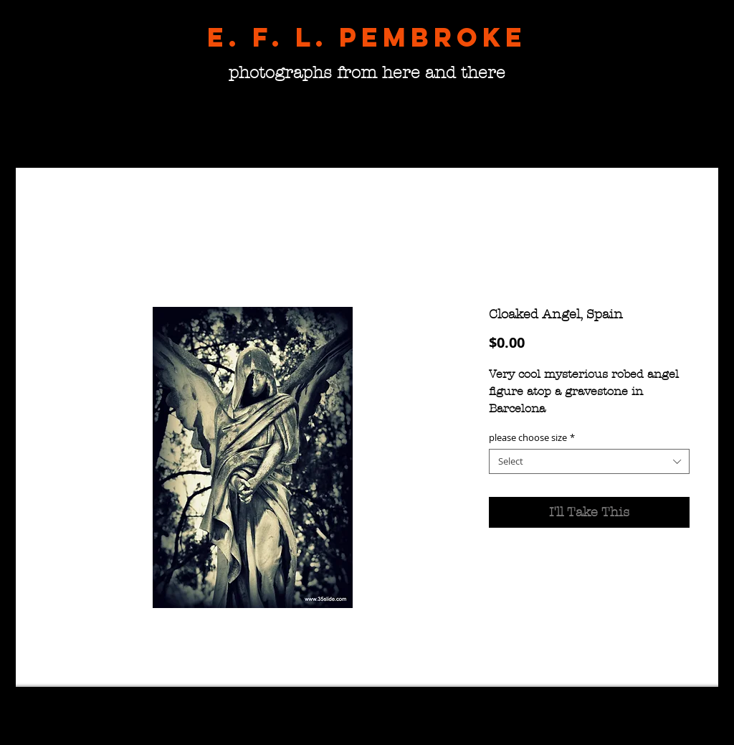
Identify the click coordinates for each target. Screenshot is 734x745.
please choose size (532, 438)
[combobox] (589, 461)
